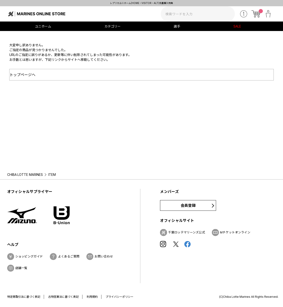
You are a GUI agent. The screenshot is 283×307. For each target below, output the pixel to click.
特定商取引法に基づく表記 (24, 296)
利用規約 (92, 296)
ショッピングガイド (29, 256)
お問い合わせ (103, 256)
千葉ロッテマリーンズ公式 (186, 232)
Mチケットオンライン (235, 232)
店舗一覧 (21, 268)
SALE (237, 26)
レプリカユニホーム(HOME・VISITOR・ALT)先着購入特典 (141, 3)
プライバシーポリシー (119, 296)
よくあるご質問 (68, 256)
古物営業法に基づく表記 (63, 296)
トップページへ (22, 74)
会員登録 (188, 205)
